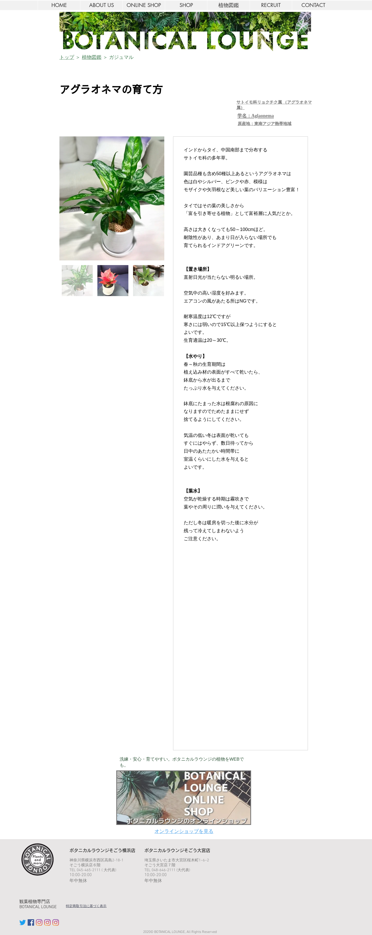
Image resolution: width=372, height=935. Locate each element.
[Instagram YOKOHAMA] (55, 922)
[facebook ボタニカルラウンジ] (31, 922)
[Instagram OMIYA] (47, 922)
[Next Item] (155, 199)
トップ (66, 57)
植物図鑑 (92, 57)
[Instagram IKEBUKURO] (39, 922)
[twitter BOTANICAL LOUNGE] (22, 922)
